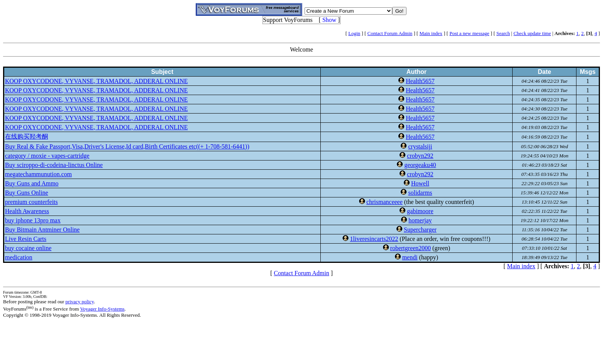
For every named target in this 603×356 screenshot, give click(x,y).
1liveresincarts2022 (374, 239)
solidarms (420, 192)
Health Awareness (27, 211)
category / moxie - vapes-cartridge (47, 155)
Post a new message (470, 33)
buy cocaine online (28, 248)
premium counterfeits (31, 202)
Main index (431, 33)
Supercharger (420, 229)
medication (18, 257)
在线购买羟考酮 (26, 136)
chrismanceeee (384, 202)
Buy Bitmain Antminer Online (42, 229)
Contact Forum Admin (389, 33)
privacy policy (79, 301)
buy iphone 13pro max (32, 220)
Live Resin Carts (26, 239)
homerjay (419, 220)
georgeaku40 (420, 165)
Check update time (532, 33)
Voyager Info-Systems (102, 309)
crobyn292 (420, 155)
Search (503, 33)
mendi (410, 257)
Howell (420, 183)
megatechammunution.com (38, 174)
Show (329, 20)
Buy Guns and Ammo (31, 183)
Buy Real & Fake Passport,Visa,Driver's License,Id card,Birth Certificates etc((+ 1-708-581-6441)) (127, 146)
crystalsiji (420, 146)
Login (354, 33)
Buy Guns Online (26, 192)
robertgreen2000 (410, 248)
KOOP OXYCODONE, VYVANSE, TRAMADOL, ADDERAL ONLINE (96, 81)
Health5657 (420, 81)
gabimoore (420, 211)
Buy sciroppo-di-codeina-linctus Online (54, 165)
